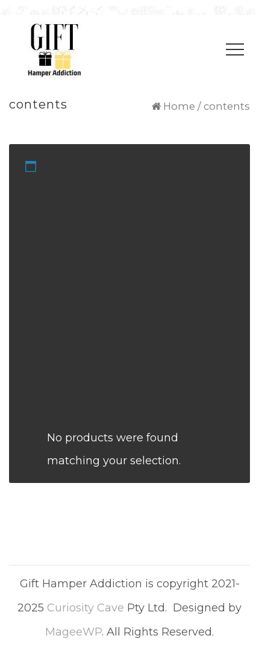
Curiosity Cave (85, 607)
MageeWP (73, 632)
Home (179, 106)
